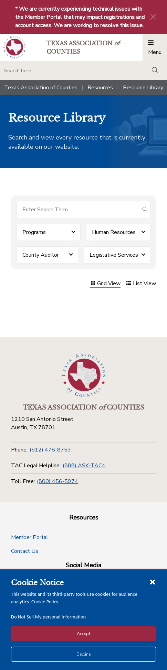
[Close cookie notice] (152, 581)
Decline (83, 654)
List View (141, 284)
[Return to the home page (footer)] (84, 376)
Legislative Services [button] (114, 255)
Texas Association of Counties (40, 87)
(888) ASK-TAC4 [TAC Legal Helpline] (84, 465)
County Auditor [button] (40, 255)
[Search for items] (78, 209)
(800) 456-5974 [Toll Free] (57, 481)
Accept (83, 633)
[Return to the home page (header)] (14, 47)
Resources (100, 87)
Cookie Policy (44, 602)
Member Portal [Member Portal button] (29, 537)
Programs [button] (34, 232)
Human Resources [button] (114, 232)
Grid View (105, 284)
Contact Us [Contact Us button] (24, 551)
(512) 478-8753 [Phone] (50, 450)
